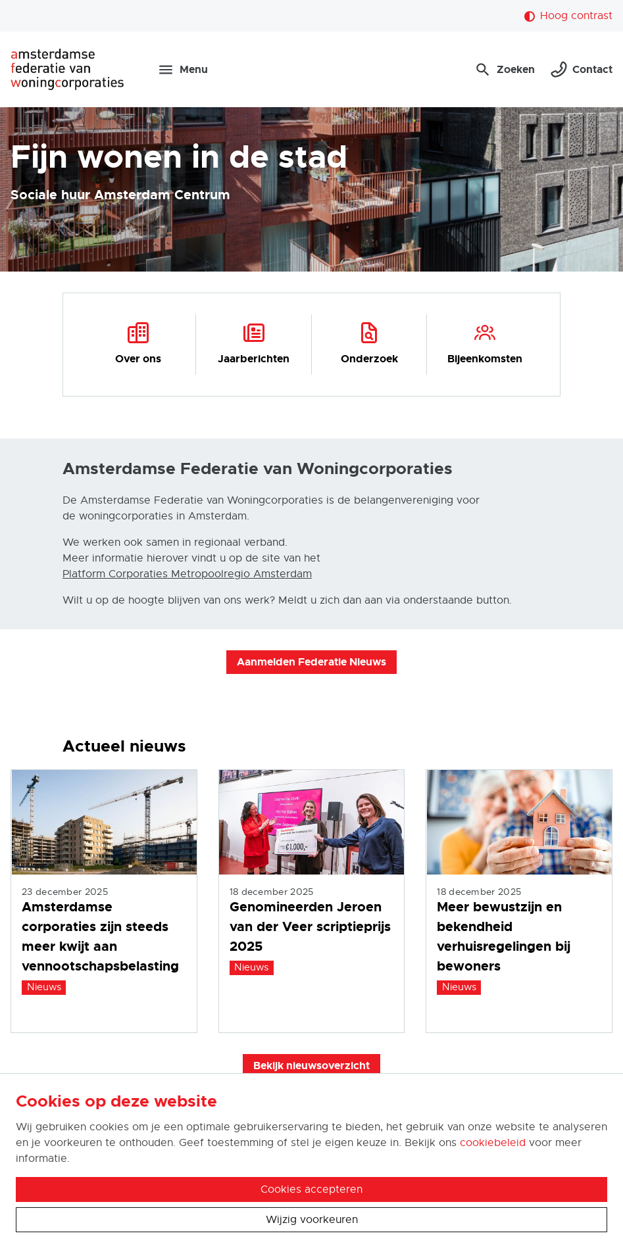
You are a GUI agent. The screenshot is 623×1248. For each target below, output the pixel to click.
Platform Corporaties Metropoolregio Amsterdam (187, 574)
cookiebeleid (493, 1142)
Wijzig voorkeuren (312, 1219)
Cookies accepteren (311, 1189)
